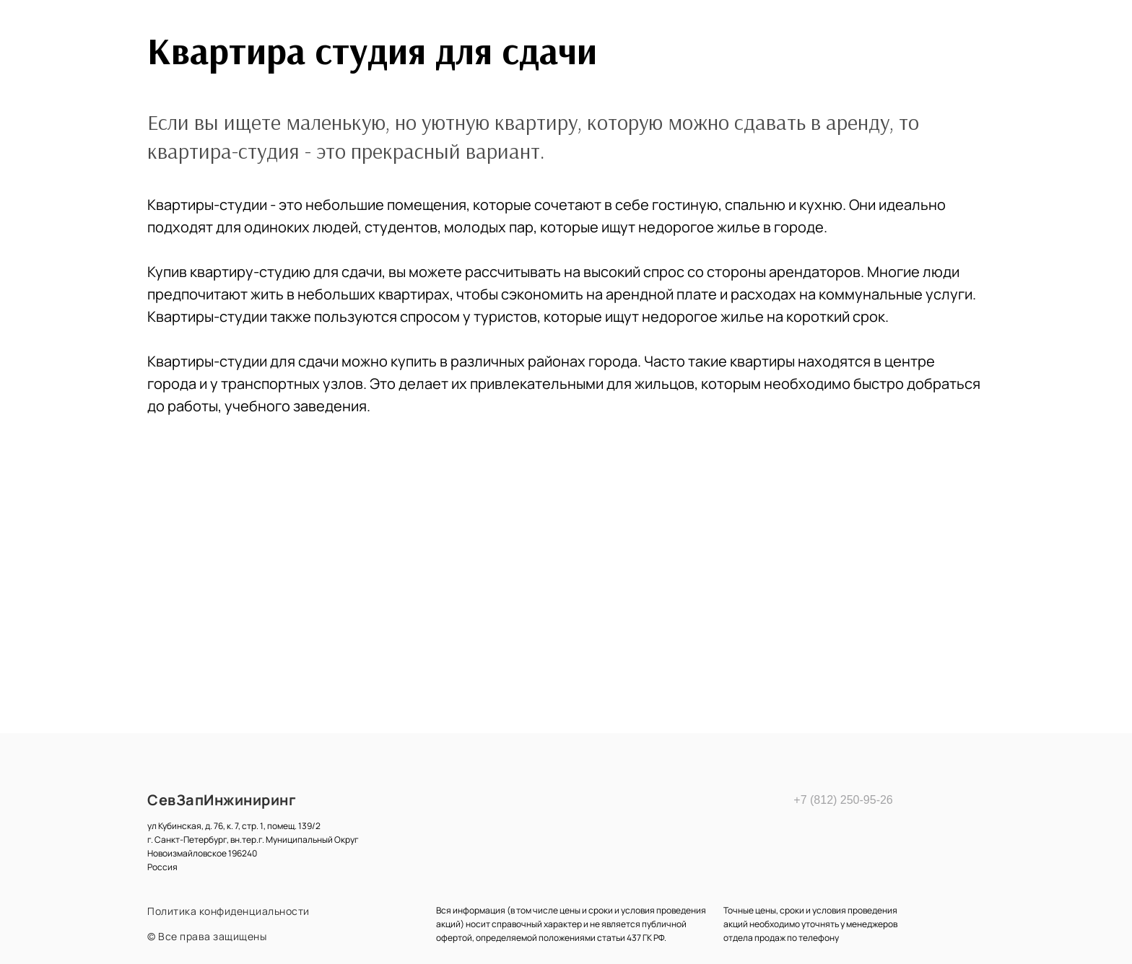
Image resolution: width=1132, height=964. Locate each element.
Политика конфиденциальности (228, 911)
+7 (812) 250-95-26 (840, 800)
